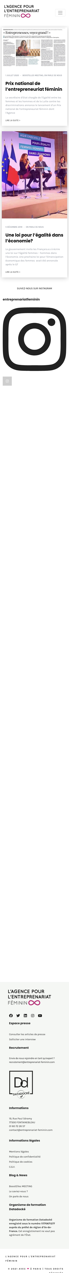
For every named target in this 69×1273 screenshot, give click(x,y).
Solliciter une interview (22, 1039)
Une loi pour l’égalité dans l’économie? (34, 238)
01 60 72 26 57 (17, 1126)
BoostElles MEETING (33, 75)
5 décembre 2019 (13, 227)
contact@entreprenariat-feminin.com (31, 1130)
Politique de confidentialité (24, 1156)
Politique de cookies (20, 1161)
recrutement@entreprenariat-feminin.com (32, 1062)
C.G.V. (12, 1166)
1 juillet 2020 (12, 75)
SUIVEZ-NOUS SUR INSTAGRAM (34, 288)
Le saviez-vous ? (18, 1191)
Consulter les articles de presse (27, 1034)
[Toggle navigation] (60, 12)
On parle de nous (53, 75)
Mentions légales (19, 1151)
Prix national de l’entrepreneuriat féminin (33, 86)
